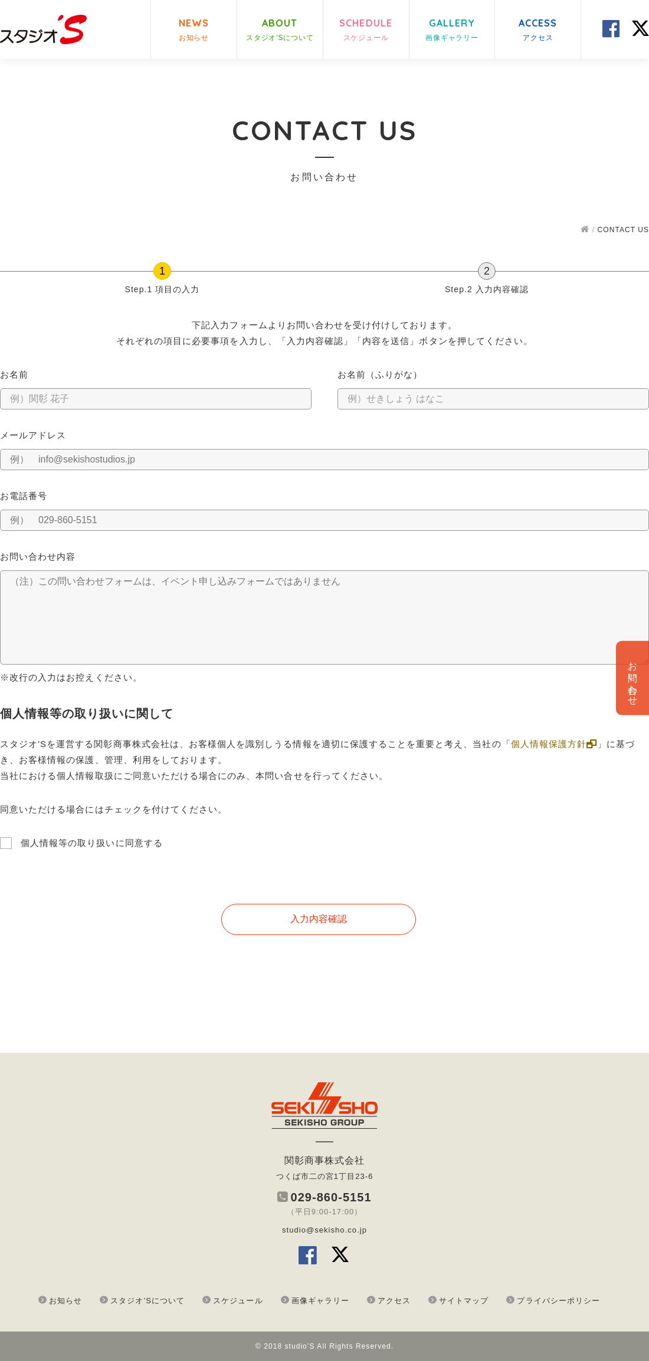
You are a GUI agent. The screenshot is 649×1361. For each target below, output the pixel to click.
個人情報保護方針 (554, 744)
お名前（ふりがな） (379, 374)
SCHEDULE (365, 30)
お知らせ (65, 1300)
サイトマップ (464, 1300)
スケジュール (238, 1300)
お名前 (14, 374)
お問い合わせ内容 (38, 556)
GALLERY (451, 30)
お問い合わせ (633, 678)
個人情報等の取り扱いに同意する (92, 843)
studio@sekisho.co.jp (324, 1229)
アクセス (394, 1300)
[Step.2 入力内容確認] (487, 271)
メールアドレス (33, 435)
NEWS (194, 30)
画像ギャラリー (320, 1300)
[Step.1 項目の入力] (162, 271)
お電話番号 (23, 496)
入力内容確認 (318, 919)
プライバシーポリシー (558, 1300)
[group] (324, 280)
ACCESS (538, 30)
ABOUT (280, 30)
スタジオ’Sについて (147, 1300)
